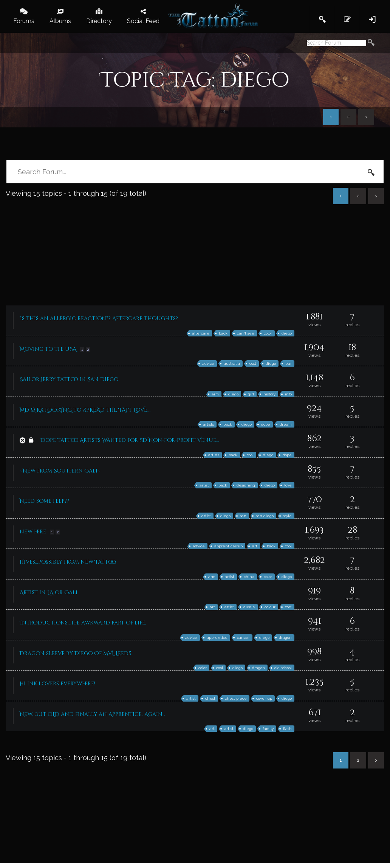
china (249, 577)
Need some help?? (44, 501)
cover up (264, 698)
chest (210, 698)
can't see (245, 333)
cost (252, 363)
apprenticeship (228, 546)
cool (250, 455)
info (288, 394)
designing (246, 485)
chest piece (236, 698)
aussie (249, 607)
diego (287, 333)
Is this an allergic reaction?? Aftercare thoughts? (99, 318)
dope (265, 424)
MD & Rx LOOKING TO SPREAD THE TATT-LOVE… (85, 410)
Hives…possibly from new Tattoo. (68, 562)
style (287, 516)
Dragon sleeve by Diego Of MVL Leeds (75, 653)
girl (251, 394)
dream (286, 424)
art (254, 546)
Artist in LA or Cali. (49, 592)
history (269, 394)
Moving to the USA (48, 349)
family (268, 729)
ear (288, 363)
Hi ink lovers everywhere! (57, 683)
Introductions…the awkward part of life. (83, 622)
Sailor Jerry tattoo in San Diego (69, 379)
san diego (265, 516)
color (268, 333)
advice (208, 363)
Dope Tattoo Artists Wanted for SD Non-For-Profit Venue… (130, 440)
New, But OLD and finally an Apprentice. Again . (92, 714)
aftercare (200, 333)
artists (208, 424)
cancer (243, 637)
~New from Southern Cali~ (60, 470)
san (243, 516)
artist (204, 485)
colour (270, 607)
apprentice (217, 637)
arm (215, 394)
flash (287, 729)
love (288, 485)
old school (283, 668)
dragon (285, 637)
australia (232, 363)
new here (33, 531)
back (223, 333)
